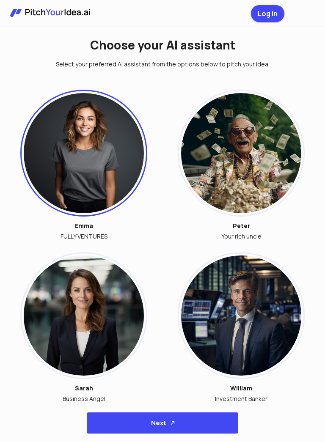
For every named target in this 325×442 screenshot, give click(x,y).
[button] (78, 161)
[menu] (301, 13)
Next (162, 423)
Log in (267, 13)
